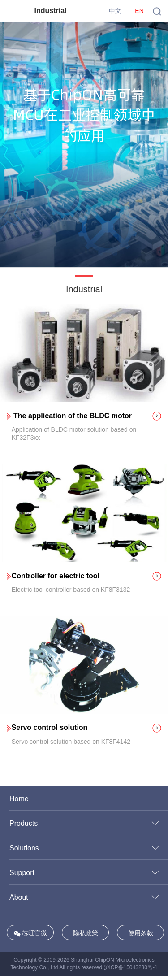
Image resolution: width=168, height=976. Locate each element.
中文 (115, 10)
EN (139, 10)
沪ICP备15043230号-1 (131, 967)
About (18, 897)
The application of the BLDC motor (72, 416)
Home (19, 798)
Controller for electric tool (55, 576)
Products (23, 823)
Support (21, 872)
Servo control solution (50, 727)
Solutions (24, 848)
